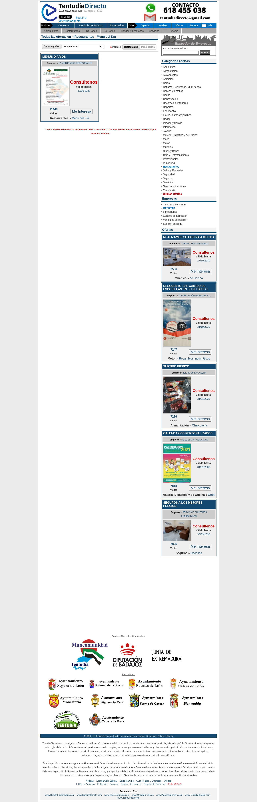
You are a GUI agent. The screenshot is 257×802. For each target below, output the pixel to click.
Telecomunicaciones (174, 186)
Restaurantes (72, 30)
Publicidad (169, 163)
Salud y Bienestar (173, 170)
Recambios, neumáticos (194, 358)
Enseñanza (169, 111)
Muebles (168, 147)
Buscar (205, 52)
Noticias (90, 781)
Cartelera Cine (127, 781)
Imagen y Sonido (172, 123)
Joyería (167, 131)
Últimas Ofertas (172, 193)
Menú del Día (80, 118)
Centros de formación (175, 215)
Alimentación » (181, 425)
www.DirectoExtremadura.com (59, 795)
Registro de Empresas (155, 784)
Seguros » (183, 553)
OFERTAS (169, 208)
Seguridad (169, 174)
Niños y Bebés (171, 151)
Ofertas (179, 25)
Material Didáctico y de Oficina (180, 135)
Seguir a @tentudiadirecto (72, 19)
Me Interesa (81, 111)
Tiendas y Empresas (132, 30)
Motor (166, 143)
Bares (166, 83)
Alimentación (170, 71)
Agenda (145, 25)
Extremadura (117, 25)
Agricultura (169, 66)
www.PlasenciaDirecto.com (169, 795)
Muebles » (182, 278)
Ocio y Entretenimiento (176, 155)
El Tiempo (102, 784)
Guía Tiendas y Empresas (148, 781)
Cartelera (162, 25)
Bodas (166, 95)
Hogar (166, 119)
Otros (211, 494)
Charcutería (199, 425)
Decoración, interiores (175, 103)
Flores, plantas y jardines (177, 115)
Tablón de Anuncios (85, 784)
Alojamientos (51, 30)
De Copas (109, 30)
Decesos (196, 553)
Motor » (173, 358)
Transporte (169, 190)
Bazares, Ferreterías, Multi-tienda (182, 87)
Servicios (154, 30)
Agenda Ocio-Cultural (106, 781)
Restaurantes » (61, 118)
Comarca (63, 25)
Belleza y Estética (173, 91)
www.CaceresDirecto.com (116, 795)
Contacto (114, 784)
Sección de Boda (172, 223)
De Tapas (91, 30)
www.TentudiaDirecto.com (197, 795)
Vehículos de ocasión (175, 219)
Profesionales (170, 159)
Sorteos (194, 25)
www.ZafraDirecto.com (129, 798)
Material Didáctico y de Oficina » (185, 494)
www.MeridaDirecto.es (143, 795)
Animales (168, 79)
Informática (169, 127)
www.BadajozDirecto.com (89, 795)
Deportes (168, 107)
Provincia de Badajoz (91, 25)
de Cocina (196, 278)
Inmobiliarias (170, 211)
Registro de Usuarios (131, 784)
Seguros (167, 178)
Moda (166, 139)
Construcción (170, 99)
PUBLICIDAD (174, 784)
